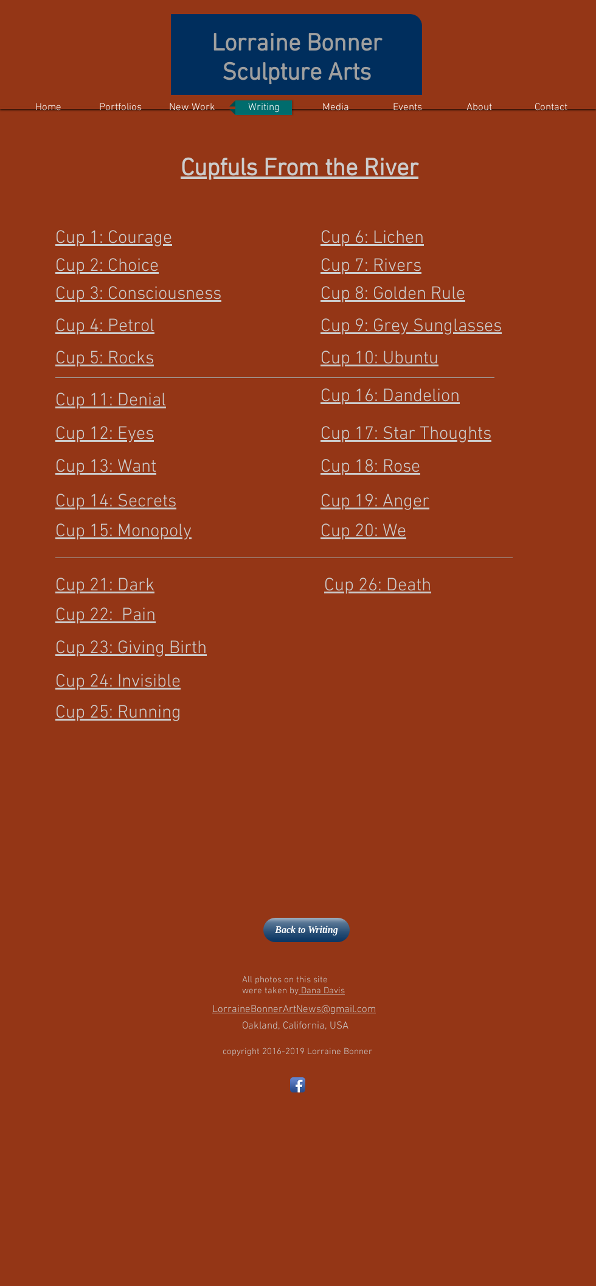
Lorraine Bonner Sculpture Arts (297, 59)
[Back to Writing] (306, 930)
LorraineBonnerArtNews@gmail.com (294, 1010)
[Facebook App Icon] (297, 1084)
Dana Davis (322, 990)
